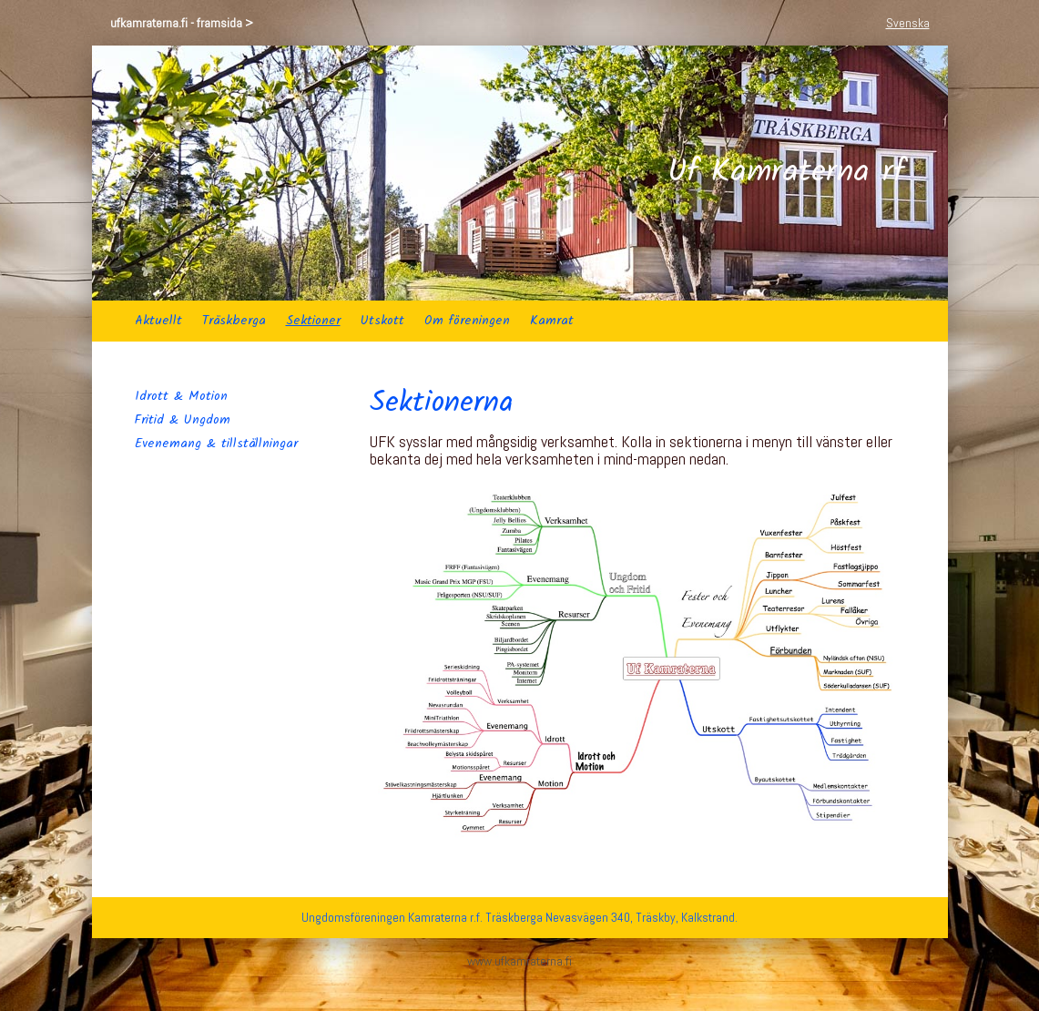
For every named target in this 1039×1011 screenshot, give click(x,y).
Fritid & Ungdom (182, 420)
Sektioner (313, 321)
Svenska (908, 23)
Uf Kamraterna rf (786, 173)
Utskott (382, 321)
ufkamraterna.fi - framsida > (181, 23)
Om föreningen (467, 321)
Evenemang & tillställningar (216, 444)
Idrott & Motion (181, 396)
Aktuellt (158, 321)
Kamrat (552, 321)
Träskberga (234, 321)
